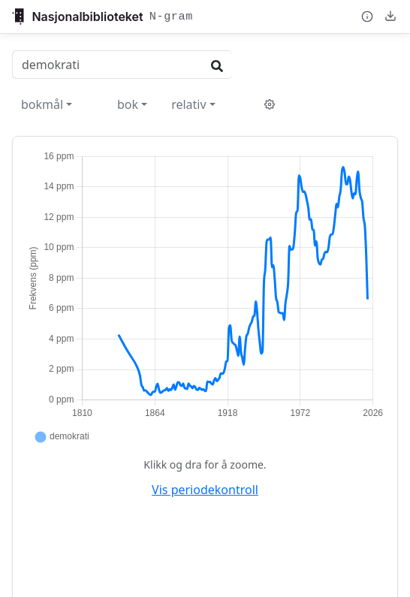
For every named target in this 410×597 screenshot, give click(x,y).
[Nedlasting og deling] (391, 16)
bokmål (42, 104)
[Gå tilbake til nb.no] (102, 17)
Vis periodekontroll (205, 489)
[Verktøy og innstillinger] (269, 104)
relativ (188, 104)
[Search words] (107, 64)
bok (127, 104)
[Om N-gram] (367, 16)
